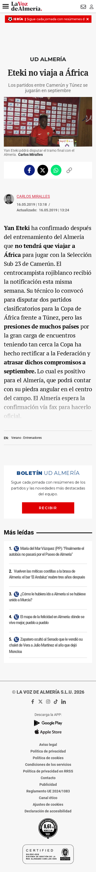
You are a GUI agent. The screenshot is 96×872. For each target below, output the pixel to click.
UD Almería (48, 59)
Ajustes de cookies (48, 804)
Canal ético (48, 798)
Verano (16, 438)
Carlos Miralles (33, 196)
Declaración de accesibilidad (48, 811)
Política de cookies (48, 758)
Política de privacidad (48, 751)
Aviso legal (48, 745)
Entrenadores (32, 438)
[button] (6, 6)
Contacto (48, 778)
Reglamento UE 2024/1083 (48, 791)
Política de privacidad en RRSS (48, 771)
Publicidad (48, 784)
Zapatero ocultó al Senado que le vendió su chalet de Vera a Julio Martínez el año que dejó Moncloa (45, 645)
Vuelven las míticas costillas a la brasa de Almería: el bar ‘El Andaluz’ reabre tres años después (47, 574)
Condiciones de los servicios (48, 764)
